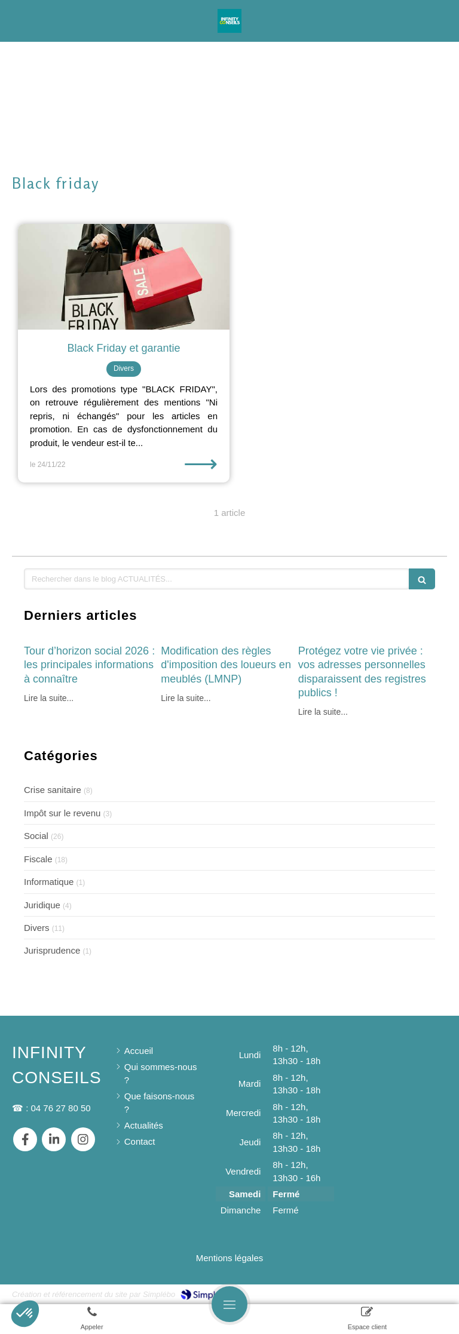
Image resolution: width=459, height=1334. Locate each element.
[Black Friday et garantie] (124, 277)
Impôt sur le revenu (62, 813)
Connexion (425, 1293)
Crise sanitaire (52, 790)
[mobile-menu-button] (229, 1304)
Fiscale (38, 859)
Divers (37, 928)
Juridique (42, 905)
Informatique (49, 882)
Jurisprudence (52, 950)
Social (36, 836)
